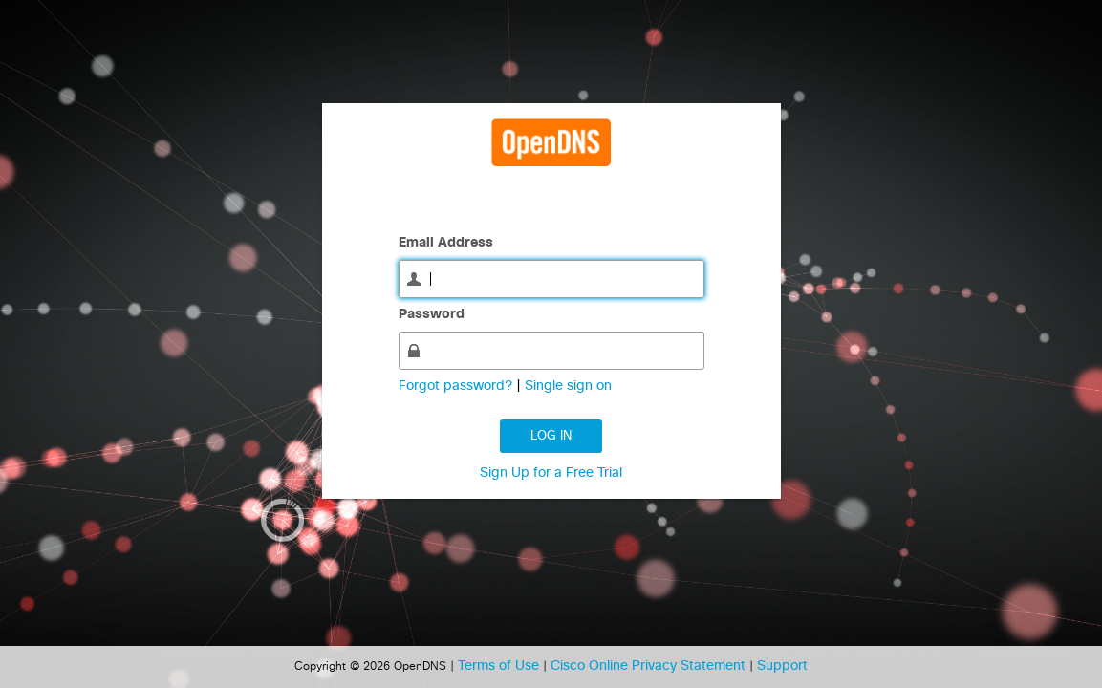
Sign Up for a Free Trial (551, 473)
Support (782, 666)
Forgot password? (457, 386)
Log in (551, 436)
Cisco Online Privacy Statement (650, 666)
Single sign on (568, 386)
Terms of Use (500, 666)
